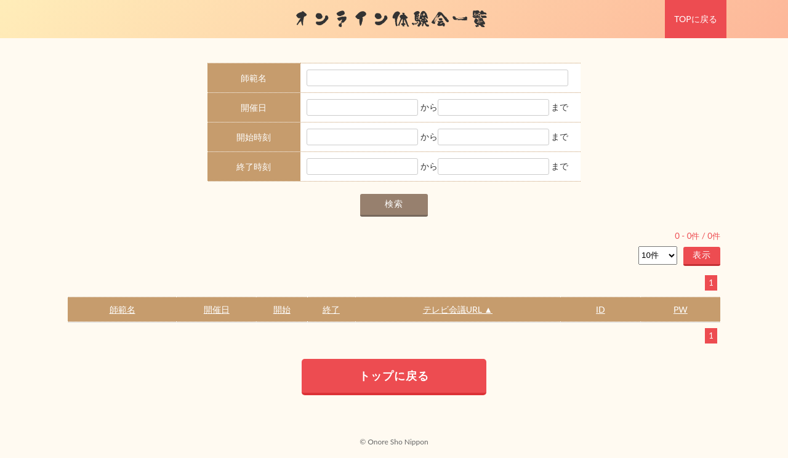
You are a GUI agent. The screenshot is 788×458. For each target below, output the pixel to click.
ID (600, 309)
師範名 (122, 309)
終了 (331, 309)
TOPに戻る (695, 19)
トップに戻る (394, 375)
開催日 (217, 309)
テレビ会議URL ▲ (457, 309)
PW (680, 309)
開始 (282, 309)
